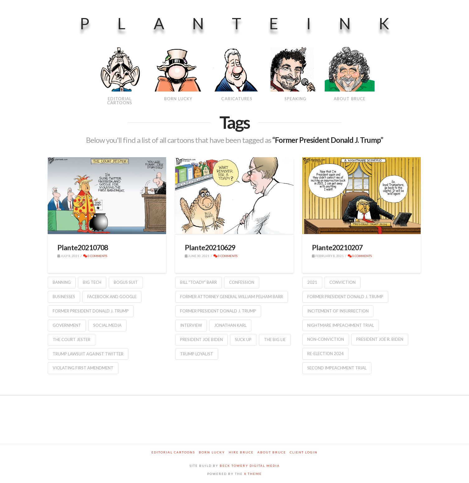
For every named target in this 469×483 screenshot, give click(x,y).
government (67, 325)
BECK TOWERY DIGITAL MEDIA (250, 465)
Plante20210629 (210, 247)
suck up (243, 339)
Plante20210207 (337, 247)
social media (107, 325)
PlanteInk (248, 23)
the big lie (275, 339)
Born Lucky (212, 452)
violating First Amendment (83, 367)
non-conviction (325, 339)
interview (191, 325)
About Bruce (271, 452)
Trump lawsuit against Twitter (88, 353)
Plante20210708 (82, 247)
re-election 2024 (325, 353)
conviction (342, 282)
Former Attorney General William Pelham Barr (231, 296)
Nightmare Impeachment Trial (340, 325)
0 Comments (95, 256)
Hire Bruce (241, 452)
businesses (64, 296)
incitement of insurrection (338, 310)
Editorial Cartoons (173, 452)
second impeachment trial (336, 367)
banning (62, 282)
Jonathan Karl (230, 325)
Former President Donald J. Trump (91, 310)
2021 (312, 282)
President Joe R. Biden (379, 339)
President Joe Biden (201, 339)
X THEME (253, 474)
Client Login (304, 452)
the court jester (71, 339)
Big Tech (92, 282)
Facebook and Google (111, 296)
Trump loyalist (196, 353)
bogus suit (126, 282)
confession (241, 282)
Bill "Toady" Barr (198, 282)
